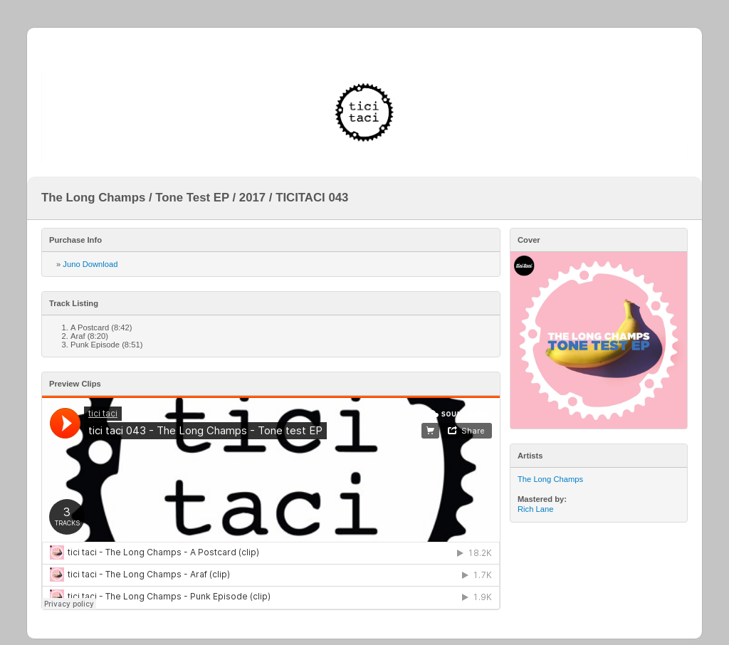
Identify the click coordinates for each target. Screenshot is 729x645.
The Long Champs (550, 479)
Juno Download (90, 264)
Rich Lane (535, 509)
